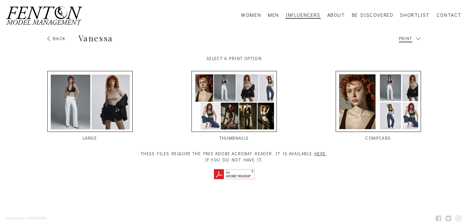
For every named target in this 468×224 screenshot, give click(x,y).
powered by (26, 217)
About (336, 15)
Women (251, 15)
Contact (449, 15)
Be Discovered (373, 15)
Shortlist (414, 15)
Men (273, 15)
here (320, 153)
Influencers (303, 15)
